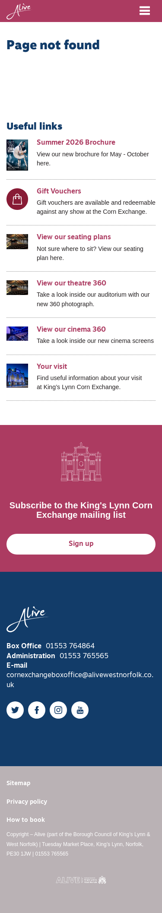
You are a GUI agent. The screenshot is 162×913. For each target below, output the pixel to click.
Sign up (81, 544)
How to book (25, 820)
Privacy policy (26, 802)
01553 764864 (70, 646)
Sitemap (18, 783)
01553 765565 (84, 656)
